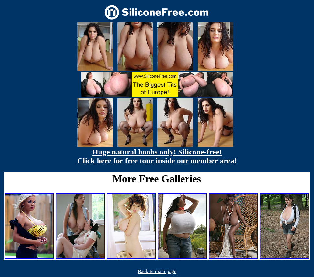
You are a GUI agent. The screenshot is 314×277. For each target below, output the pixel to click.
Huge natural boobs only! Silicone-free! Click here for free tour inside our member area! (157, 156)
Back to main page (157, 271)
